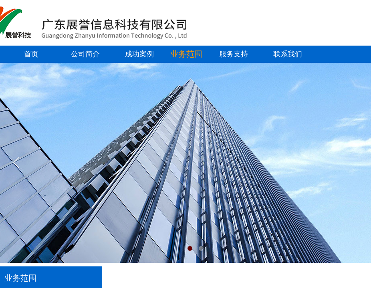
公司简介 (85, 54)
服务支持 (233, 54)
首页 (31, 54)
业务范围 (186, 54)
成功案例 (139, 54)
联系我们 (287, 54)
